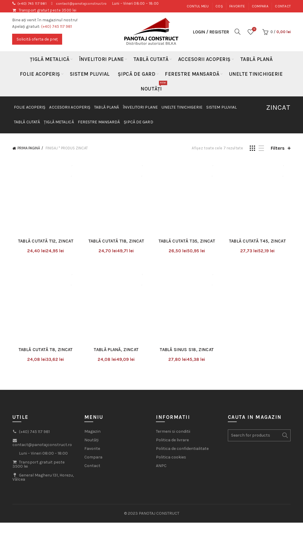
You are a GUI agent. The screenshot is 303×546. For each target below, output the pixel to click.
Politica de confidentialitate (182, 384)
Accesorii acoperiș (204, 59)
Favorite (237, 6)
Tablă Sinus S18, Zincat (187, 285)
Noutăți (153, 86)
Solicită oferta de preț (37, 39)
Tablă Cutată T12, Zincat (44, 208)
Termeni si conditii (173, 367)
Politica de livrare (172, 375)
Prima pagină (28, 148)
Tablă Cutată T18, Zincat (116, 208)
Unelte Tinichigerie (256, 74)
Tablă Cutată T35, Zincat (187, 208)
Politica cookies (171, 392)
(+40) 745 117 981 (33, 3)
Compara (260, 6)
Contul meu (198, 6)
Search (285, 371)
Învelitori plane (101, 59)
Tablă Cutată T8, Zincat (44, 285)
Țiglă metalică (50, 59)
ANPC (161, 401)
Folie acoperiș (40, 74)
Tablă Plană (256, 59)
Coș (219, 6)
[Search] (237, 31)
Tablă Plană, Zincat (115, 285)
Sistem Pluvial (90, 74)
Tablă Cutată (151, 59)
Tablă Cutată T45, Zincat (259, 208)
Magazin (92, 367)
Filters (278, 148)
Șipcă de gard (137, 74)
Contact (283, 6)
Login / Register (211, 32)
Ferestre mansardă (192, 74)
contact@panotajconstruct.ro (86, 3)
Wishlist (253, 29)
